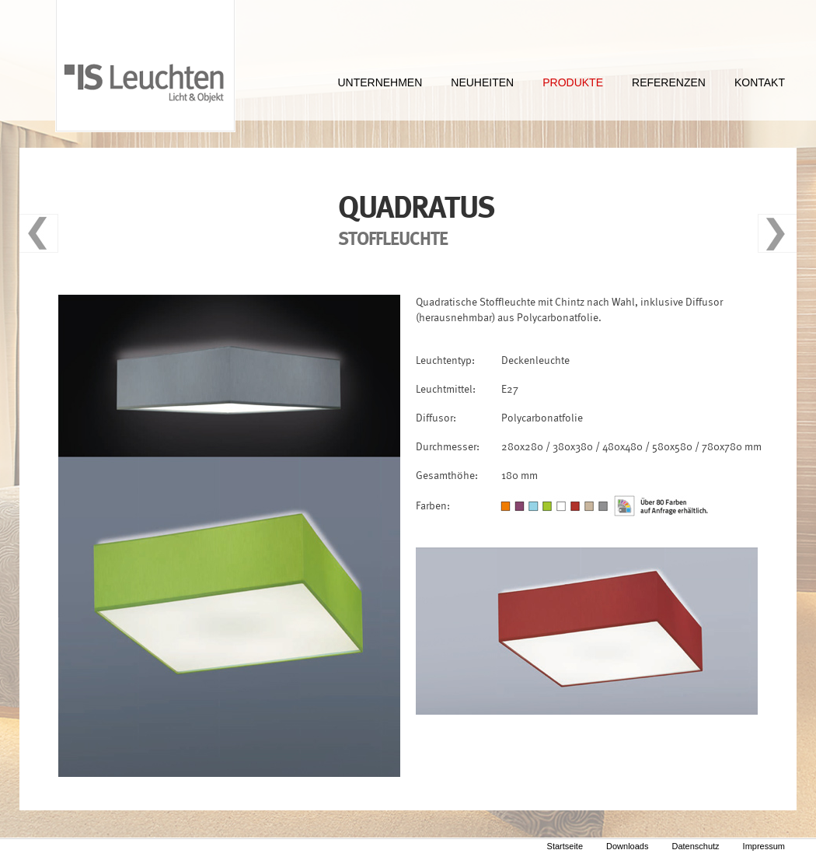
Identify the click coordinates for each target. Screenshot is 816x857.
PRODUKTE (572, 82)
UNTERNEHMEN (379, 82)
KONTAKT (759, 82)
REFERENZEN (669, 82)
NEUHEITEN (482, 82)
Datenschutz (695, 846)
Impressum (764, 846)
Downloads (627, 846)
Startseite (565, 846)
